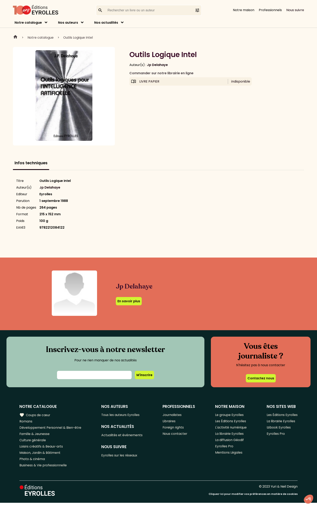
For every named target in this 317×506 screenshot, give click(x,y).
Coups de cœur (34, 415)
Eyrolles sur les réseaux (120, 456)
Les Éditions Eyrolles (230, 421)
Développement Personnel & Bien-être (50, 428)
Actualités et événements (122, 435)
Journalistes (172, 415)
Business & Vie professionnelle (43, 468)
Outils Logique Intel (78, 37)
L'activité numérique (231, 428)
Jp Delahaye (157, 65)
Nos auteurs (68, 22)
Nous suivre (295, 10)
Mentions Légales (228, 455)
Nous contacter (175, 435)
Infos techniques (31, 163)
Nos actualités (106, 22)
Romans (25, 421)
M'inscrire (144, 375)
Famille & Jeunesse (34, 435)
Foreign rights (174, 428)
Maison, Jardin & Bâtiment (40, 455)
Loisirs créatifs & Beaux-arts (41, 448)
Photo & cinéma (32, 461)
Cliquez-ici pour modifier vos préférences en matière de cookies (253, 497)
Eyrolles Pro (224, 448)
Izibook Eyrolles (278, 428)
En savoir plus (128, 301)
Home (15, 37)
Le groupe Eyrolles (229, 415)
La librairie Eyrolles (229, 435)
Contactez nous (260, 378)
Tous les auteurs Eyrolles (121, 415)
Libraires (169, 421)
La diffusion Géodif (229, 441)
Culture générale (32, 441)
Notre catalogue (28, 22)
